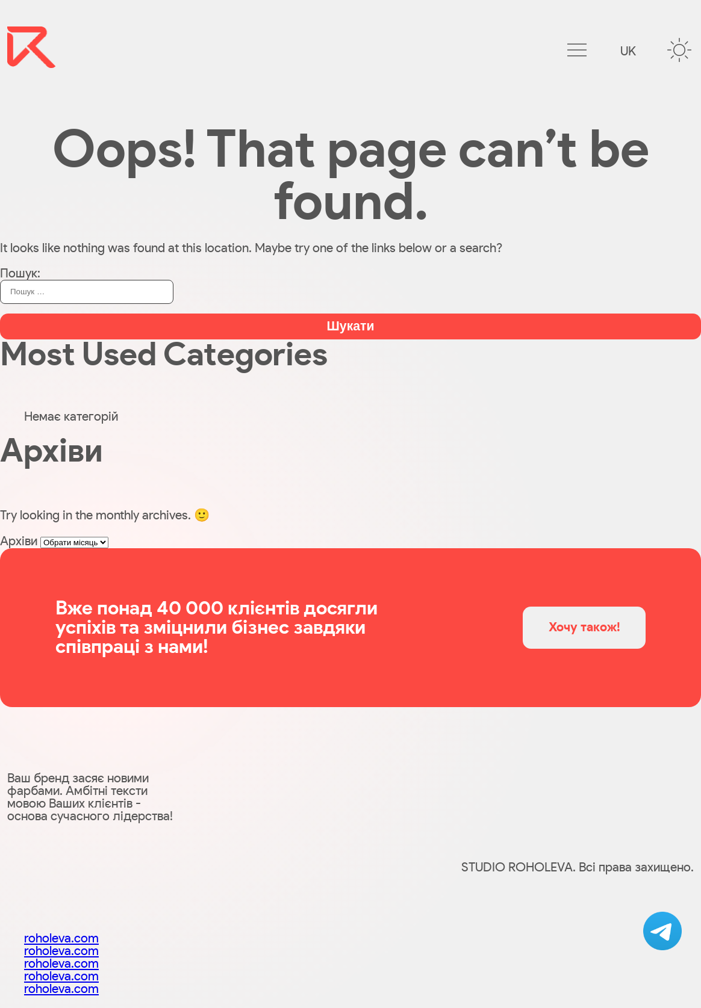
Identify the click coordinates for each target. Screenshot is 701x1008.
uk (628, 51)
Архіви (18, 541)
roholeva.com (61, 938)
